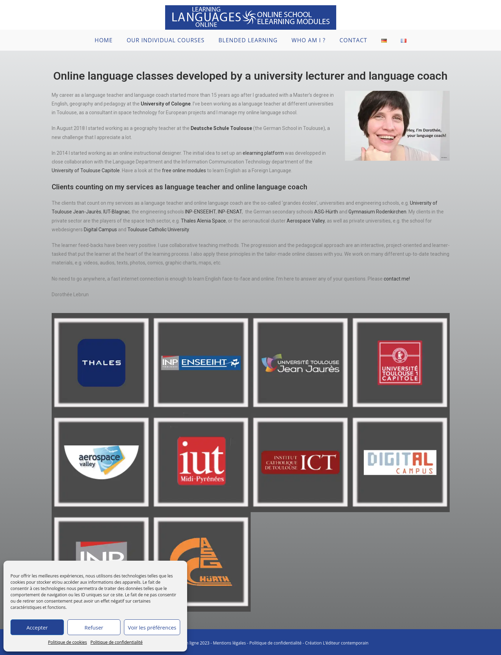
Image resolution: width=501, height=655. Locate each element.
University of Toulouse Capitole (86, 170)
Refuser (93, 627)
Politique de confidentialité (116, 642)
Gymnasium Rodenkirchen (377, 211)
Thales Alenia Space (203, 221)
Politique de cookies (67, 642)
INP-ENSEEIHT (200, 211)
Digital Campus (100, 229)
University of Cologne (166, 104)
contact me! (397, 279)
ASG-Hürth (326, 211)
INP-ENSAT (230, 211)
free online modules (184, 170)
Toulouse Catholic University (158, 229)
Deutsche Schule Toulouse (221, 128)
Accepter (37, 627)
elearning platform (263, 153)
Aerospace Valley (306, 221)
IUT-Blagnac (116, 211)
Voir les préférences (152, 627)
